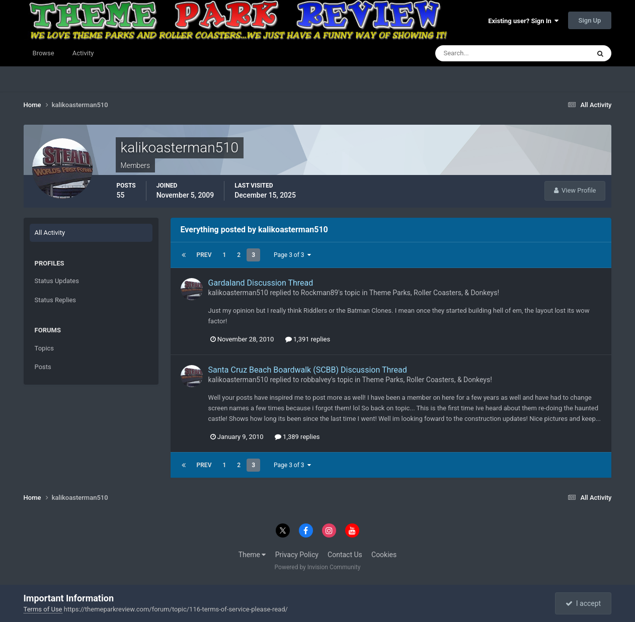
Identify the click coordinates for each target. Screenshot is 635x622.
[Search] (481, 53)
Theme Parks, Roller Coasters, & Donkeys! (434, 293)
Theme (252, 555)
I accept (583, 603)
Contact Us (345, 555)
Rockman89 (319, 293)
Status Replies (55, 300)
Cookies (383, 555)
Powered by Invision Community (318, 567)
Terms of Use (43, 609)
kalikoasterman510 (238, 293)
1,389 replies (297, 436)
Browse (43, 53)
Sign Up (590, 20)
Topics (44, 348)
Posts (43, 367)
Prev (204, 254)
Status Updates (57, 281)
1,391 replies (308, 339)
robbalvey (316, 380)
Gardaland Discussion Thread (260, 283)
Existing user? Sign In (523, 21)
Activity (83, 53)
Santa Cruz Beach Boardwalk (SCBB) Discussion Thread (307, 370)
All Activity (50, 232)
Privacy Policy (297, 555)
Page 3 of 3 (292, 254)
